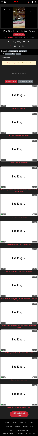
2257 (12, 430)
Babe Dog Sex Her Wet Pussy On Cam (19, 244)
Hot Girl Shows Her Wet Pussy (19, 135)
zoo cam (18, 53)
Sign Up (23, 422)
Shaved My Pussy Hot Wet (19, 162)
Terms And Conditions (12, 426)
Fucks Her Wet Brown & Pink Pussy (19, 407)
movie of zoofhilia (10, 53)
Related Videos (11, 81)
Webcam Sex (22, 51)
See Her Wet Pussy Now (19, 380)
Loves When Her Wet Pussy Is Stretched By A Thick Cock (19, 326)
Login (31, 422)
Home (7, 422)
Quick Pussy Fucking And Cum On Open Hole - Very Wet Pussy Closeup (19, 299)
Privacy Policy (28, 426)
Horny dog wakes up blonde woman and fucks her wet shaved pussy (19, 190)
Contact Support (22, 430)
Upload (15, 422)
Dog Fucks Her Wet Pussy (19, 217)
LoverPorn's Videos (25, 81)
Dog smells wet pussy (19, 108)
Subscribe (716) (18, 35)
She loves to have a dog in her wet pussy (19, 271)
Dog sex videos (14, 51)
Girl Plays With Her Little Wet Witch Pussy (19, 353)
